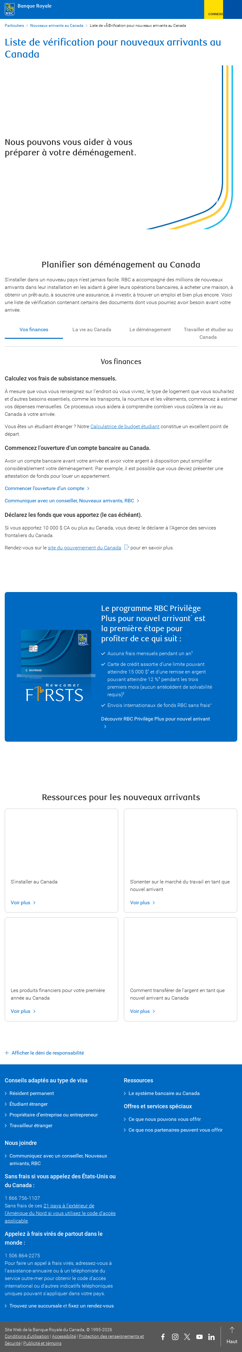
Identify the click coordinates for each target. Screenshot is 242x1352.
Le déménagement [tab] (150, 329)
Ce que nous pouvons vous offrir (165, 1119)
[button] (213, 9)
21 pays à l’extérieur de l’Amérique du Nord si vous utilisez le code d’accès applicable (60, 1213)
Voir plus (20, 903)
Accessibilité (64, 1336)
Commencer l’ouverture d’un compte (44, 488)
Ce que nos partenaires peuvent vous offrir (175, 1130)
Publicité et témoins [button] (42, 1343)
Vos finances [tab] (34, 329)
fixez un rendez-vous (91, 1306)
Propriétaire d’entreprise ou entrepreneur (53, 1115)
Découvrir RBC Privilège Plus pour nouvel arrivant (155, 719)
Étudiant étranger (28, 1104)
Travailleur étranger (30, 1125)
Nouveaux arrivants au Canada (57, 25)
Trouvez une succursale (35, 1306)
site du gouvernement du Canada (84, 548)
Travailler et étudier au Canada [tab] (208, 333)
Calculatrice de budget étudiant (124, 426)
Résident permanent (31, 1093)
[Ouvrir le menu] (232, 9)
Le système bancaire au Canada (164, 1093)
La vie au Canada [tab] (91, 329)
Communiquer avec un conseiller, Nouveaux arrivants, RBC (69, 501)
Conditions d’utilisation (27, 1336)
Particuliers (14, 25)
